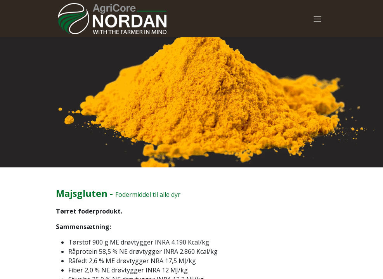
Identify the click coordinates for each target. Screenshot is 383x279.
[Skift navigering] (317, 18)
